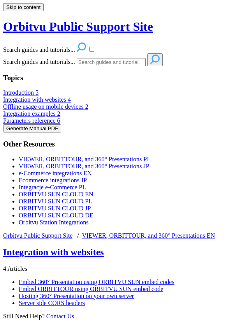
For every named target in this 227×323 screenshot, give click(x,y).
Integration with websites (37, 99)
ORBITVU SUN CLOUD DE (56, 215)
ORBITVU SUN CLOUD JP (55, 208)
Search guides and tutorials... (39, 61)
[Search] (111, 62)
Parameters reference (31, 120)
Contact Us (60, 316)
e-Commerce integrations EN (55, 173)
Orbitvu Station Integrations (54, 222)
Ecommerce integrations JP (53, 180)
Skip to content (23, 7)
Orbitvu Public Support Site (37, 235)
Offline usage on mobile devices (45, 106)
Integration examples (31, 113)
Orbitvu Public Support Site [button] (78, 26)
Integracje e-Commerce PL (52, 187)
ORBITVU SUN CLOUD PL (55, 201)
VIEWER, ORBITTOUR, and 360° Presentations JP (84, 166)
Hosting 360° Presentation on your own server (76, 296)
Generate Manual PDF (32, 128)
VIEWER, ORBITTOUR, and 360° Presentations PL (85, 159)
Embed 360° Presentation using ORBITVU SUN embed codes (96, 282)
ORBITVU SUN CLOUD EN (56, 194)
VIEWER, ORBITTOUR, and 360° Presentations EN (148, 235)
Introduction (21, 92)
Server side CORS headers (52, 303)
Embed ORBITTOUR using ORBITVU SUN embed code (91, 289)
